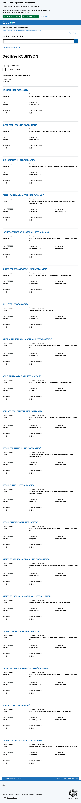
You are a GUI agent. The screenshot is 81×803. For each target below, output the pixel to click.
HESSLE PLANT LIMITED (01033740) (18, 485)
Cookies (10, 794)
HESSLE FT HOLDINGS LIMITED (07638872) (21, 522)
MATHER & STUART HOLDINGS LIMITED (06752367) (25, 668)
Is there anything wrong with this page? (67, 778)
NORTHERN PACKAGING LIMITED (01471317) (22, 376)
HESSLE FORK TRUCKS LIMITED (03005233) (22, 448)
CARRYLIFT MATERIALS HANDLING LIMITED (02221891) (27, 596)
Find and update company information (15, 27)
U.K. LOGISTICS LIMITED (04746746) (19, 160)
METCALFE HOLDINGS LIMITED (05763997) (21, 631)
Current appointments (11, 69)
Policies (5, 794)
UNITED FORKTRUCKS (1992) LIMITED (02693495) (25, 269)
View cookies (45, 16)
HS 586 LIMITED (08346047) (15, 90)
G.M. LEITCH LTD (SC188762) (15, 304)
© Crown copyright (73, 798)
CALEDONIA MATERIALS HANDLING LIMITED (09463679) (27, 339)
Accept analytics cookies (11, 16)
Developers (39, 794)
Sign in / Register (73, 33)
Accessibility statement (27, 794)
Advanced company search (11, 47)
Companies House (12, 798)
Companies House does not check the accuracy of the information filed (22, 30)
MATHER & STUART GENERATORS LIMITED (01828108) (26, 232)
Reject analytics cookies (30, 16)
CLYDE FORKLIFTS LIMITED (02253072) (20, 125)
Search (76, 41)
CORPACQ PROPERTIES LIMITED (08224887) (22, 411)
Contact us (17, 794)
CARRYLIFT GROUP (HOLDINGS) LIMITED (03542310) (26, 559)
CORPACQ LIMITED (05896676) (16, 705)
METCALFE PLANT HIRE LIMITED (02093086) (22, 740)
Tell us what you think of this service (12, 778)
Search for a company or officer (13, 36)
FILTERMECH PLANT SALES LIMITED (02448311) (23, 195)
